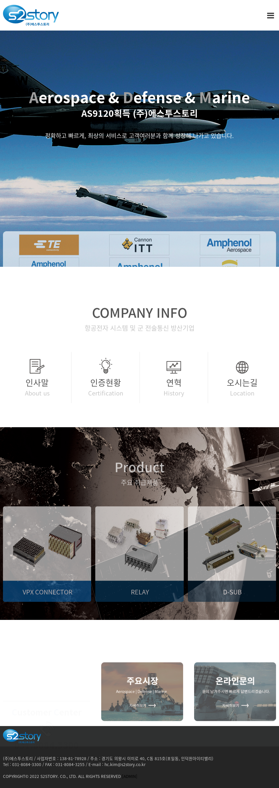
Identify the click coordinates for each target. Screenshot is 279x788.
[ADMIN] (129, 776)
